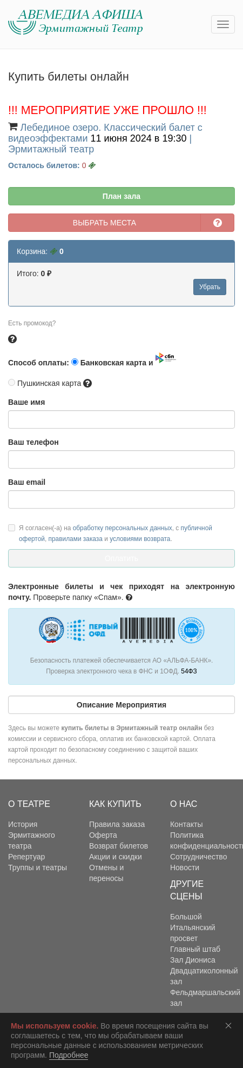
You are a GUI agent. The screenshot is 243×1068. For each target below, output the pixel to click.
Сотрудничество (198, 856)
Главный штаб (195, 949)
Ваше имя (26, 402)
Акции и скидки (115, 856)
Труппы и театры (37, 867)
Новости (184, 867)
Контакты (186, 824)
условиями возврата (140, 539)
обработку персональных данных (122, 528)
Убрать (209, 287)
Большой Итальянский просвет (192, 927)
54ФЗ (189, 671)
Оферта (103, 835)
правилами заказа (76, 539)
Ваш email (26, 482)
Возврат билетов (118, 846)
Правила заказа (117, 824)
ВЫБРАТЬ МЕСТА (104, 222)
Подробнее (69, 1055)
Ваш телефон (33, 442)
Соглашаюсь (230, 1025)
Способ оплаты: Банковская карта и (92, 359)
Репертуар (26, 856)
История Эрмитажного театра (31, 835)
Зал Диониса (192, 960)
